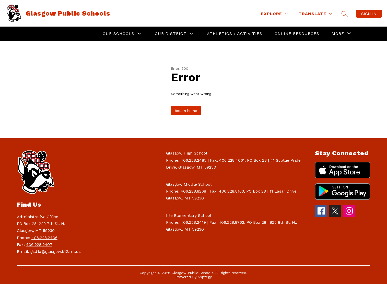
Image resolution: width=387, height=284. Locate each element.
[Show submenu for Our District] (170, 34)
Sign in (369, 13)
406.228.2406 (44, 237)
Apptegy (204, 277)
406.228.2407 (39, 244)
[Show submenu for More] (338, 34)
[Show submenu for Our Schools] (118, 34)
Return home (186, 111)
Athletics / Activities (234, 33)
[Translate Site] (315, 13)
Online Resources (297, 33)
